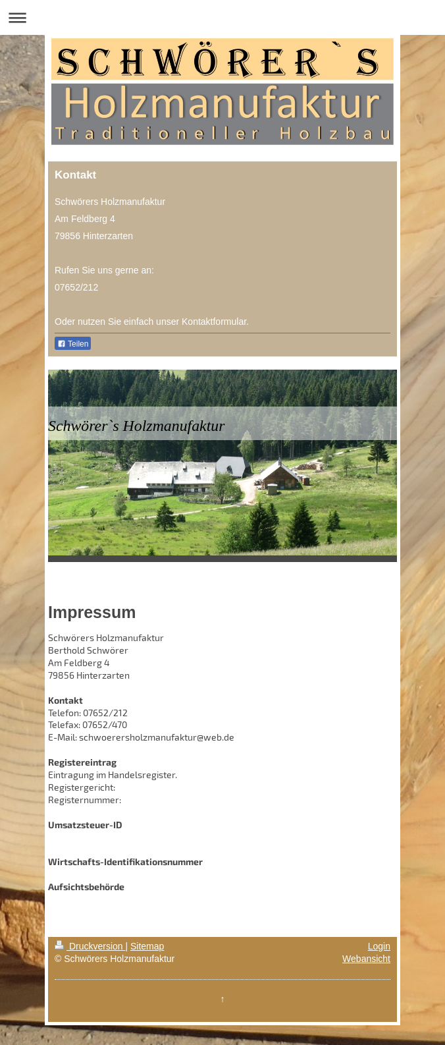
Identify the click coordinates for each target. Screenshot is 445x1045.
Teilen (72, 344)
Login (379, 946)
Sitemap (147, 946)
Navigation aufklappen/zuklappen (222, 17)
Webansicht (366, 958)
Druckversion (90, 946)
